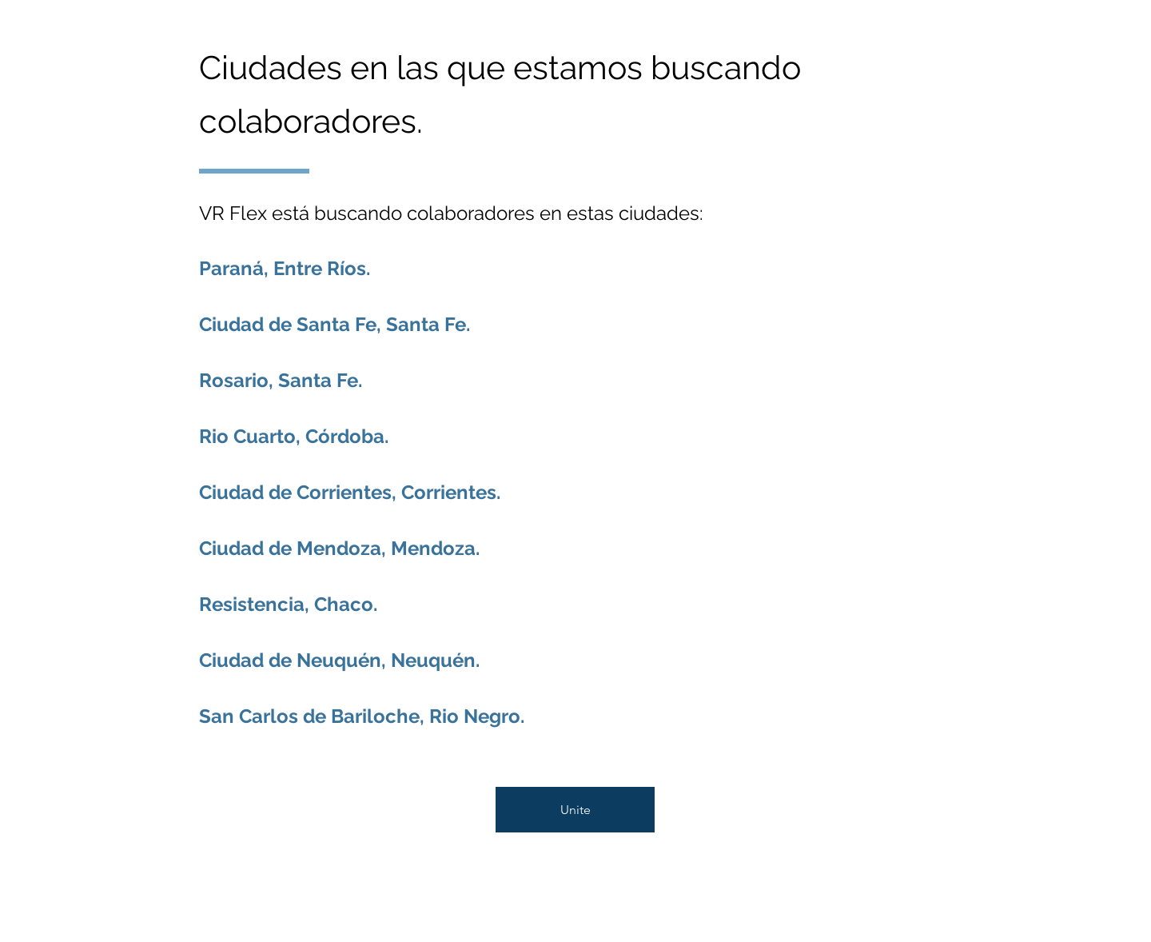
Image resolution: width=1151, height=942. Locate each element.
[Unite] (575, 809)
